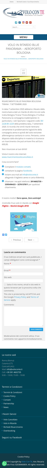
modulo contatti (23, 166)
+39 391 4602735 (13, 372)
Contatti (7, 399)
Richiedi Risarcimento (13, 427)
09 (23, 73)
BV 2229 (10, 123)
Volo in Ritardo (10, 423)
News (6, 407)
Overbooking (9, 430)
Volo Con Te (27, 461)
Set (23, 70)
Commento (9, 304)
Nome (7, 263)
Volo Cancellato (10, 419)
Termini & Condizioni (12, 392)
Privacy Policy (20, 297)
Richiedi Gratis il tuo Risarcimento (28, 2)
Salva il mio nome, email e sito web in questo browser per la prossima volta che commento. (22, 287)
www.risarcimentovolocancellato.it (17, 157)
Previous (16, 239)
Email (7, 270)
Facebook (27, 170)
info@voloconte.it (30, 174)
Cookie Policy (9, 396)
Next (31, 239)
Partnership (8, 403)
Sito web (8, 277)
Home (11, 2)
